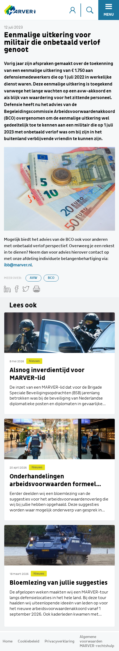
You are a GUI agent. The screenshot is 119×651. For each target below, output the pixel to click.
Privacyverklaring (59, 641)
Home (7, 641)
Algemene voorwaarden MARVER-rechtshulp (97, 641)
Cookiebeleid (28, 641)
